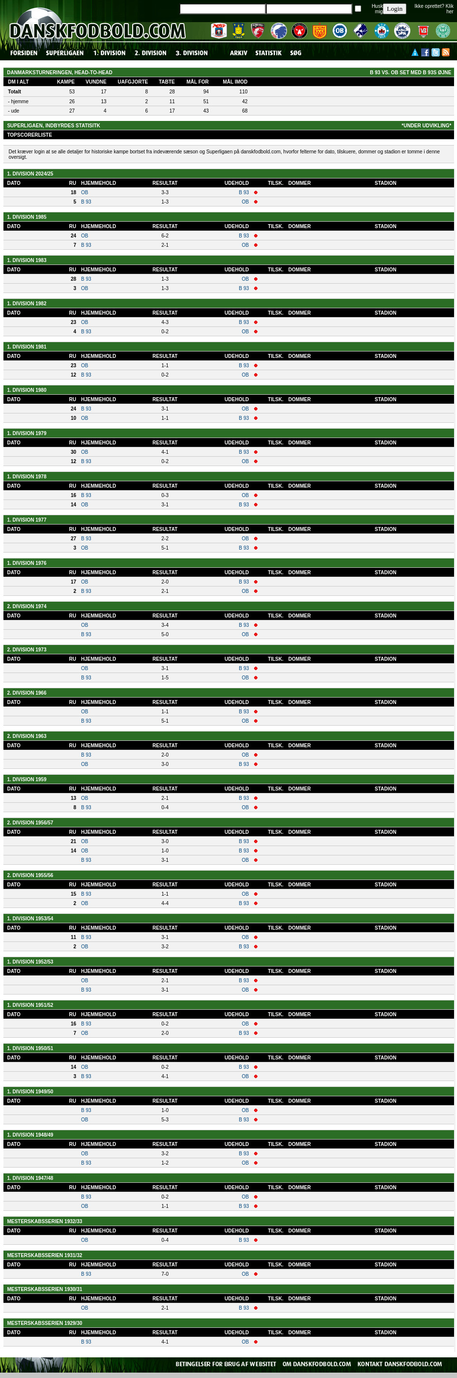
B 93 (244, 192)
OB (84, 192)
